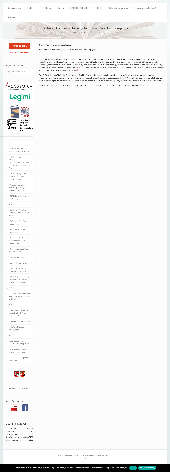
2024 (9, 143)
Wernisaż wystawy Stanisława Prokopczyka (19, 342)
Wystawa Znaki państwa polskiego (19, 358)
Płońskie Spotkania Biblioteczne (17, 230)
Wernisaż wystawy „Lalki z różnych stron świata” (20, 350)
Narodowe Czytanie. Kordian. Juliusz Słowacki (19, 149)
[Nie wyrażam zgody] (166, 468)
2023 (9, 204)
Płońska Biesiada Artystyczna (16, 328)
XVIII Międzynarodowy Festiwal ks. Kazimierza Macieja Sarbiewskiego (19, 279)
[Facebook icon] (85, 459)
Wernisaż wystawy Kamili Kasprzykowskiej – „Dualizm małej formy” (20, 296)
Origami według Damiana (20, 321)
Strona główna (50, 33)
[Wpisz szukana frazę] (19, 71)
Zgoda (132, 468)
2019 (9, 288)
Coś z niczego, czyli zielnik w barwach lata (20, 250)
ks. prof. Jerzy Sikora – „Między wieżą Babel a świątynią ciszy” (18, 176)
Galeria (64, 33)
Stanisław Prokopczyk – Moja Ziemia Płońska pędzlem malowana (19, 313)
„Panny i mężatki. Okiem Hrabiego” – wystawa (19, 269)
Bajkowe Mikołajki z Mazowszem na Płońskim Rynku (19, 213)
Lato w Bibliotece (17, 257)
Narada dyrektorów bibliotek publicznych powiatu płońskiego (17, 187)
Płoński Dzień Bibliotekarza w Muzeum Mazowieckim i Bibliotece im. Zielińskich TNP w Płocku (19, 162)
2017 (9, 335)
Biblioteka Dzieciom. (18, 263)
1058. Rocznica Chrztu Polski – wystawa (19, 197)
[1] (40, 85)
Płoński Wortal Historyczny (18, 388)
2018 (74, 33)
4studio (109, 455)
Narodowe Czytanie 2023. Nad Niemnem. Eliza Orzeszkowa (20, 240)
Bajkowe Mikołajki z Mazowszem (17, 222)
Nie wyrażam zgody (147, 468)
